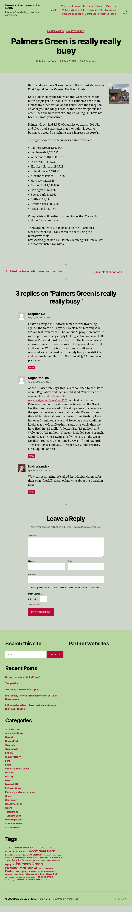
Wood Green (12, 833)
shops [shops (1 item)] (16, 880)
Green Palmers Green (17, 774)
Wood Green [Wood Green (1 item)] (45, 885)
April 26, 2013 (70, 63)
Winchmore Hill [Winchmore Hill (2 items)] (32, 885)
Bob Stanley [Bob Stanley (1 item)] (53, 854)
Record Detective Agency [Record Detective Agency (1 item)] (46, 877)
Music (8, 786)
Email (70, 567)
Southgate (11, 805)
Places (109, 5)
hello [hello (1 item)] (36, 863)
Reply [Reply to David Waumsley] (31, 498)
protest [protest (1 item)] (33, 877)
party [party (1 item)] (40, 874)
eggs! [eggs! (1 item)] (59, 861)
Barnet (9, 743)
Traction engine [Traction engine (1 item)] (10, 885)
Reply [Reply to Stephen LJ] (31, 373)
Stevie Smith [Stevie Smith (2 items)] (52, 880)
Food (8, 770)
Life (96, 9)
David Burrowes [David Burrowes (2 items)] (34, 860)
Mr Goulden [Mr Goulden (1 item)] (56, 866)
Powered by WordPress (67, 904)
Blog (113, 16)
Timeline (99, 5)
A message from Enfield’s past (22, 695)
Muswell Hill (12, 790)
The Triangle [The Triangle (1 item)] (30, 883)
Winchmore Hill (14, 829)
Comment (32, 541)
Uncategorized (76, 33)
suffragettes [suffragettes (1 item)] (9, 883)
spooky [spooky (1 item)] (21, 880)
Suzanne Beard (48, 63)
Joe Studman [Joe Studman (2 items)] (56, 863)
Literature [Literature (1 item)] (35, 866)
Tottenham (11, 817)
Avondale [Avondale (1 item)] (38, 854)
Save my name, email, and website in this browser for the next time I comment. (65, 593)
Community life (108, 9)
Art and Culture (14, 739)
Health (9, 778)
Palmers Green (55, 33)
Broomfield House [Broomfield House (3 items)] (15, 857)
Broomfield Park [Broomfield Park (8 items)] (41, 857)
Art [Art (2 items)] (31, 853)
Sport (8, 813)
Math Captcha (35, 600)
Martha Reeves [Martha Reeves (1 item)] (46, 866)
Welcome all (66, 5)
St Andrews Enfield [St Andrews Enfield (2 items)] (35, 880)
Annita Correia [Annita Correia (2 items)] (21, 853)
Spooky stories (13, 809)
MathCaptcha (37, 610)
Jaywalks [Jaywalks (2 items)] (44, 863)
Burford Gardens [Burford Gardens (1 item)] (11, 861)
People (66, 9)
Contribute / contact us (103, 12)
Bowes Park (11, 747)
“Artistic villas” (81, 9)
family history (13, 762)
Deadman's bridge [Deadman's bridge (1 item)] (50, 861)
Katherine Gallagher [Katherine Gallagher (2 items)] (21, 866)
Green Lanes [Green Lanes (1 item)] (9, 863)
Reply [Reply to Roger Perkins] (31, 462)
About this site (83, 5)
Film (7, 766)
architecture (12, 735)
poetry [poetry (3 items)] (26, 876)
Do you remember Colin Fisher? (23, 683)
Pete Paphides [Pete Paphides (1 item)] (49, 874)
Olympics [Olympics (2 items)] (9, 870)
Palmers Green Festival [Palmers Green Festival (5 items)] (21, 873)
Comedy (10, 750)
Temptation (11, 689)
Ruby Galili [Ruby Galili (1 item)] (8, 880)
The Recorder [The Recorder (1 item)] (20, 883)
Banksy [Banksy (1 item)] (44, 854)
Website (32, 580)
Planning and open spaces (20, 798)
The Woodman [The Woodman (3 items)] (44, 882)
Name (31, 567)
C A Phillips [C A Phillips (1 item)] (22, 861)
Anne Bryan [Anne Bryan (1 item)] (9, 854)
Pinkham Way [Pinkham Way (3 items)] (13, 876)
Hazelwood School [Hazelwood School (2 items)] (24, 863)
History (9, 782)
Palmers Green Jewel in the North (24, 7)
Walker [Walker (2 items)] (20, 885)
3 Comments (91, 63)
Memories (59, 12)
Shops (8, 801)
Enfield (9, 758)
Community (12, 754)
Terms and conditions (78, 12)
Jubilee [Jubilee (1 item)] (7, 866)
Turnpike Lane (13, 821)
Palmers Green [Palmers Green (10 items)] (29, 869)
